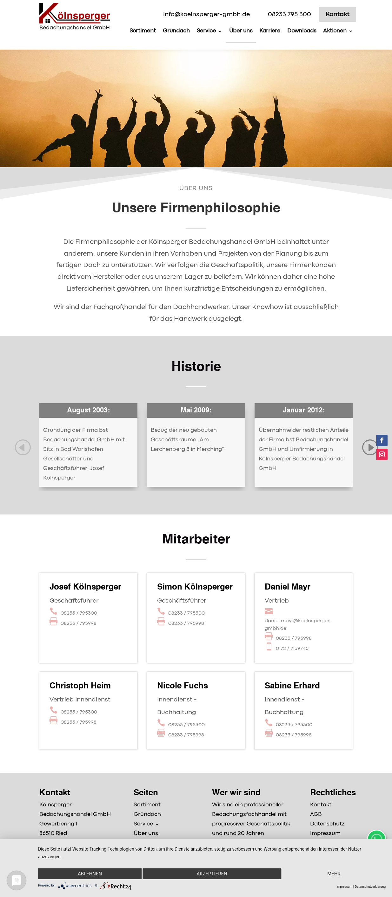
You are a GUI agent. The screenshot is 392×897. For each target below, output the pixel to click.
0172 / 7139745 (292, 648)
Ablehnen (90, 874)
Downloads (301, 31)
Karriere (269, 31)
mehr (334, 874)
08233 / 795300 (79, 613)
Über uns (240, 31)
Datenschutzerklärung (370, 886)
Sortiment (143, 31)
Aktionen (335, 31)
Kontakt (337, 14)
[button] (22, 446)
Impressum (344, 886)
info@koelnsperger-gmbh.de (206, 14)
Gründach (176, 31)
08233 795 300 (289, 14)
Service (206, 31)
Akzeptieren (211, 874)
